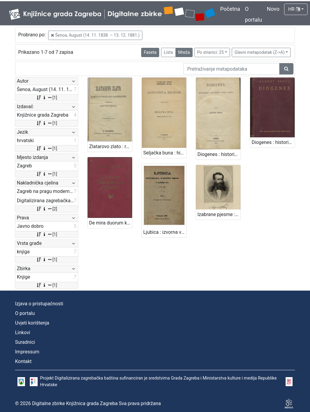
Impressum (27, 352)
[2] (46, 208)
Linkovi (22, 332)
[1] (46, 97)
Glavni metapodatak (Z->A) (259, 52)
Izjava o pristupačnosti (39, 304)
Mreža (184, 52)
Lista (168, 52)
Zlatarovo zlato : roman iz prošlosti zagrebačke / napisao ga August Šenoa (110, 146)
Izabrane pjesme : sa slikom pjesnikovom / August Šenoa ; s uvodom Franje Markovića (218, 214)
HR (294, 9)
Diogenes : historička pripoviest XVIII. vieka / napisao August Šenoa (218, 154)
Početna (230, 9)
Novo (273, 9)
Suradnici (25, 342)
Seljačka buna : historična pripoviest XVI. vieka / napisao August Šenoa (164, 153)
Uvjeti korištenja (32, 323)
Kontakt (23, 361)
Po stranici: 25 (210, 52)
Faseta (150, 52)
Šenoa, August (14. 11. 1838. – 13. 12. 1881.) (95, 35)
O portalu (25, 313)
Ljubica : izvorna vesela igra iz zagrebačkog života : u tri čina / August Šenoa (164, 232)
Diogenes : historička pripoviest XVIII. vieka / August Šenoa (273, 142)
